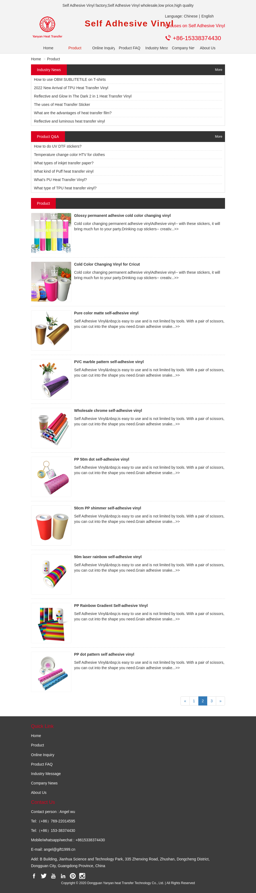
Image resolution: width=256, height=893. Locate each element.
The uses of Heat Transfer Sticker (62, 104)
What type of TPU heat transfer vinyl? (65, 188)
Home (48, 48)
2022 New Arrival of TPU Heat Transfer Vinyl (71, 88)
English (207, 16)
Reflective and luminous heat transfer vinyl (69, 121)
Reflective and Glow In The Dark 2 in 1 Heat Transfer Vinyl (83, 96)
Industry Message (154, 48)
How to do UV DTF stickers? (58, 146)
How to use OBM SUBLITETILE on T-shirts (70, 79)
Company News (181, 48)
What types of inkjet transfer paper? (64, 163)
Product (74, 48)
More (218, 70)
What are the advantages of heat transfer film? (73, 113)
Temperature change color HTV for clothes (69, 154)
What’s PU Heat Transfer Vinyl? (60, 180)
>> (176, 229)
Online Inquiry (101, 48)
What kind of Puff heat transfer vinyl (64, 171)
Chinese (191, 16)
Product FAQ (128, 48)
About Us (208, 48)
